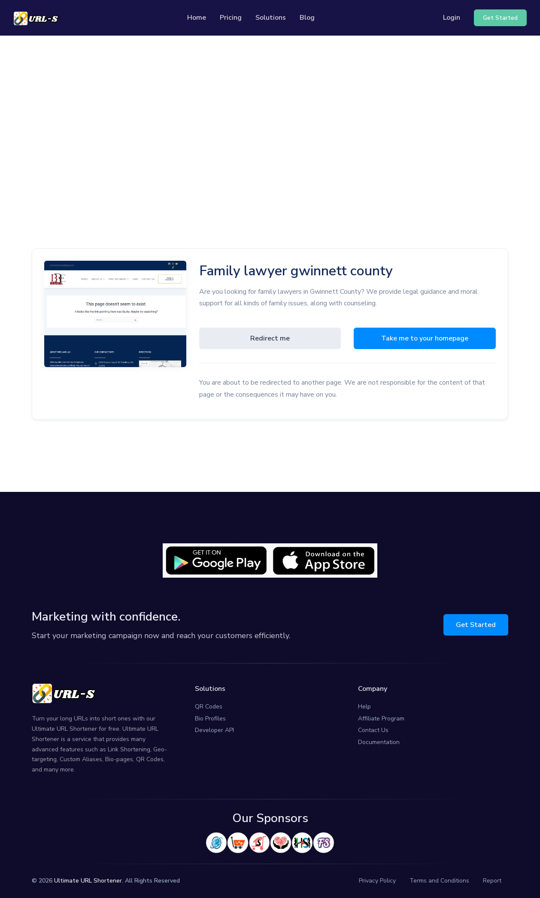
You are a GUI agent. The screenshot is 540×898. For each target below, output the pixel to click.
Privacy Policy (377, 881)
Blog (307, 17)
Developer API (214, 730)
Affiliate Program (381, 718)
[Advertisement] (270, 116)
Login (451, 17)
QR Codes (208, 706)
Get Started (476, 625)
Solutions (270, 17)
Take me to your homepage (424, 338)
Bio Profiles (210, 718)
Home (196, 17)
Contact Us (373, 730)
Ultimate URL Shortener (88, 881)
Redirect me (270, 338)
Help (364, 706)
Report (492, 881)
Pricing (231, 17)
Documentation (379, 742)
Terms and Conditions (439, 881)
